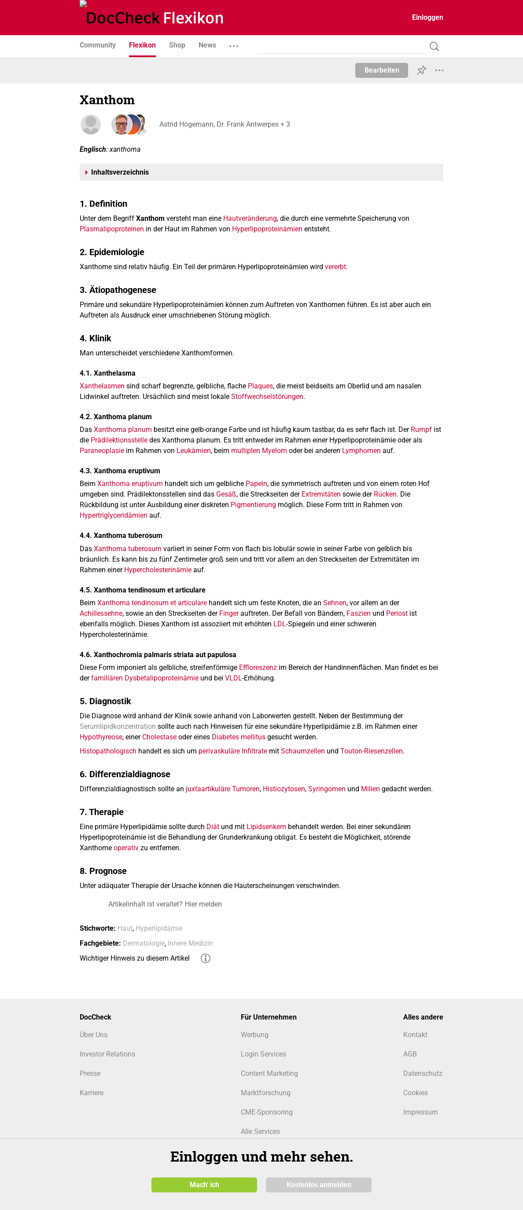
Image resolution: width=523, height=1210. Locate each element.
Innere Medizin (190, 943)
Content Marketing (269, 1073)
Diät (212, 827)
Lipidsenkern (266, 827)
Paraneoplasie (102, 450)
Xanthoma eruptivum (130, 483)
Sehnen (334, 603)
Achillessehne (101, 613)
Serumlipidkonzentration (118, 726)
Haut (125, 928)
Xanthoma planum (123, 429)
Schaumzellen (303, 751)
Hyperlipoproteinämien (267, 229)
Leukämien (194, 450)
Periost (397, 613)
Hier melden (203, 904)
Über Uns (93, 1035)
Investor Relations (107, 1054)
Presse (90, 1073)
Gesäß (226, 494)
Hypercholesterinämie (158, 570)
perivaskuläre (219, 751)
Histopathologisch (108, 751)
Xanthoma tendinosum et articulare (152, 603)
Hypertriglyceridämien (113, 515)
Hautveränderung (250, 218)
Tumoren (246, 789)
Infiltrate (254, 751)
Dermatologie (144, 943)
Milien (370, 789)
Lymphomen (361, 450)
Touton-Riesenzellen (371, 751)
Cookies (415, 1093)
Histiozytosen (284, 789)
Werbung (255, 1035)
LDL (279, 624)
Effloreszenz (258, 667)
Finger (229, 613)
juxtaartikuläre (208, 789)
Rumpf (421, 429)
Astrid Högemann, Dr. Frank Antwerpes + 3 (224, 124)
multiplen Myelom (259, 450)
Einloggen (427, 17)
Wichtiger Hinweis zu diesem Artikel (135, 958)
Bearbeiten (382, 70)
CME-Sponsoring (267, 1112)
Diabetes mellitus (238, 737)
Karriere (91, 1093)
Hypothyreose (101, 737)
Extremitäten (321, 494)
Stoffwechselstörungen (267, 396)
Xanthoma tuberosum (128, 549)
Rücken (385, 494)
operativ (126, 848)
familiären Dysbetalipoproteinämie (145, 678)
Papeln (256, 483)
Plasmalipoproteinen (112, 229)
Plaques (260, 386)
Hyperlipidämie (159, 928)
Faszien (358, 613)
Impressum (420, 1112)
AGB (410, 1054)
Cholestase (159, 737)
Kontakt (415, 1035)
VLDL (233, 678)
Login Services (263, 1054)
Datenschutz (422, 1073)
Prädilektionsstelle (119, 440)
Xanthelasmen (102, 386)
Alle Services (260, 1131)
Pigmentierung (253, 505)
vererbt (335, 267)
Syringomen (327, 789)
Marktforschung (266, 1093)
